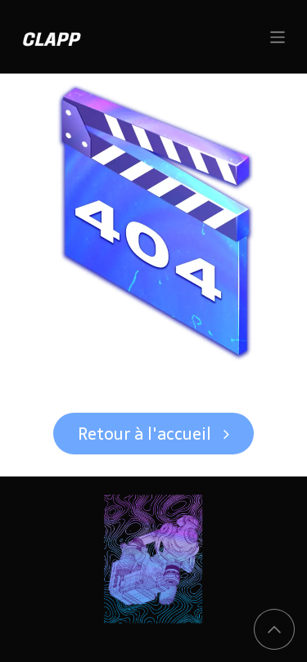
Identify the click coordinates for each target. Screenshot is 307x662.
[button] (274, 629)
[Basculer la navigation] (278, 36)
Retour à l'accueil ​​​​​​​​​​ (153, 434)
